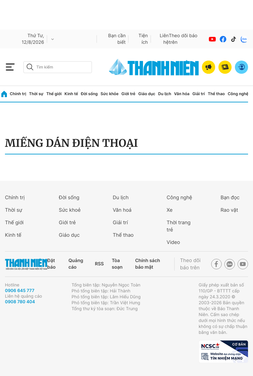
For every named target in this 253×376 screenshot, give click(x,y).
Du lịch (164, 93)
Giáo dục (146, 93)
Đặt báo (51, 264)
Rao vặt (229, 210)
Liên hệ (164, 39)
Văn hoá (122, 210)
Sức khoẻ (70, 210)
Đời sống (89, 93)
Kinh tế (71, 93)
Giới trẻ (128, 93)
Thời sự (36, 93)
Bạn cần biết (117, 39)
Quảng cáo (76, 264)
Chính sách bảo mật (147, 264)
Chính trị (18, 93)
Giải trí (198, 93)
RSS (99, 264)
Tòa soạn (117, 264)
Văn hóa (181, 93)
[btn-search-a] (30, 67)
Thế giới (54, 93)
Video (173, 242)
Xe (170, 210)
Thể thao (216, 93)
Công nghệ (238, 93)
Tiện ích (143, 39)
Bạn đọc (229, 197)
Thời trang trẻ (179, 226)
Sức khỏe (109, 93)
